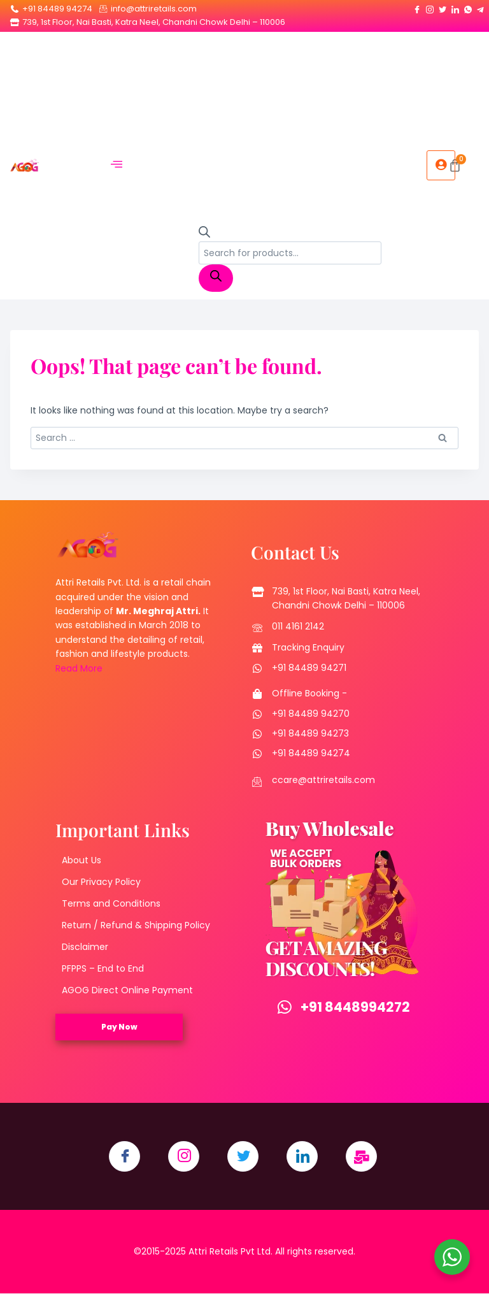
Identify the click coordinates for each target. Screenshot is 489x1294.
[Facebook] (417, 7)
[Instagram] (430, 7)
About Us (81, 860)
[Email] (363, 1157)
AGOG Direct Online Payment (127, 990)
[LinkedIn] (455, 7)
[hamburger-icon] (116, 165)
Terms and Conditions (111, 903)
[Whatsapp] (468, 7)
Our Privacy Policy (101, 881)
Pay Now (119, 1026)
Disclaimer (85, 946)
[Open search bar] (204, 234)
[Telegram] (481, 7)
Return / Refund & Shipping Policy (136, 925)
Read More (79, 668)
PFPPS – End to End (103, 968)
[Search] (216, 278)
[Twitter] (442, 7)
